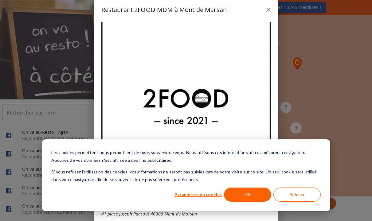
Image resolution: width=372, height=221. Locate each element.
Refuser (297, 194)
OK (247, 194)
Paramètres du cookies (198, 194)
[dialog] (186, 175)
